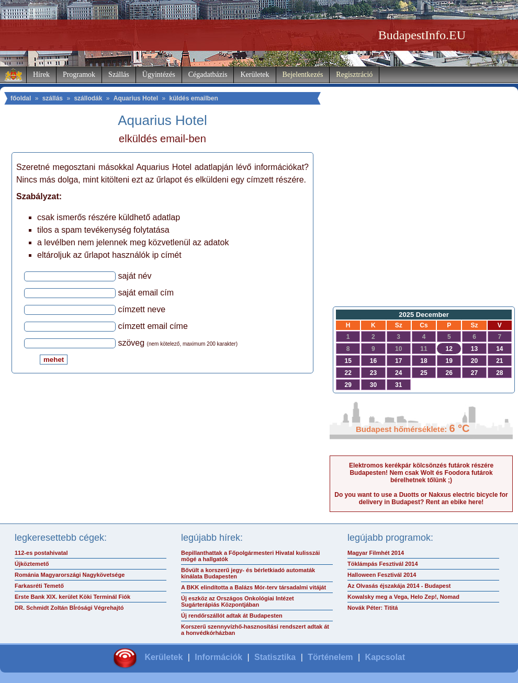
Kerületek (254, 74)
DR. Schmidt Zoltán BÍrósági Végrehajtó (69, 608)
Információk (218, 657)
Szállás (118, 74)
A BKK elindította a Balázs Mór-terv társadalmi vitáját (253, 587)
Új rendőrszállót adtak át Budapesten (232, 615)
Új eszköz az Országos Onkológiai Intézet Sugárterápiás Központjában (237, 601)
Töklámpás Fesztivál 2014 (382, 564)
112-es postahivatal (41, 553)
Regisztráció (354, 74)
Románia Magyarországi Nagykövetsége (70, 575)
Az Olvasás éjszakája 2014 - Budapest (399, 586)
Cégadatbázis (208, 74)
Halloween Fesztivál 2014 (381, 575)
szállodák (88, 98)
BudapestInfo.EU (422, 35)
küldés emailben (193, 98)
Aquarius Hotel (136, 98)
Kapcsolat (385, 657)
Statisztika (275, 657)
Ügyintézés (158, 74)
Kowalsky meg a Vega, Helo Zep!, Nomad (403, 597)
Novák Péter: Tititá (372, 608)
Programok (79, 74)
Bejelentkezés (303, 74)
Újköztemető (32, 564)
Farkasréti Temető (39, 586)
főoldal (20, 98)
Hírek (41, 74)
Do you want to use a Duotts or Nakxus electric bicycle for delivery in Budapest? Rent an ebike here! (421, 498)
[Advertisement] (421, 217)
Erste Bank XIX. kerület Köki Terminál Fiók (72, 597)
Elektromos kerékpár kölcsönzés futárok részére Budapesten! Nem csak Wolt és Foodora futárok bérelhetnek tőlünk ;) (421, 473)
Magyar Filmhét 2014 (375, 553)
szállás (52, 98)
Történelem (330, 657)
